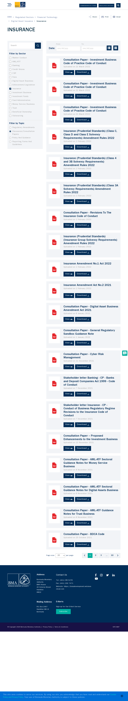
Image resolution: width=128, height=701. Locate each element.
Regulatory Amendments (22, 128)
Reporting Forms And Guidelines (20, 143)
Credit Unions (17, 69)
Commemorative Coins (88, 5)
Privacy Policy (47, 627)
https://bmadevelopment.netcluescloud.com (73, 587)
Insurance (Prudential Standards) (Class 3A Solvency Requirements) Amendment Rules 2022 (91, 189)
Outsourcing (16, 116)
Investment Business (20, 93)
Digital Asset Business (21, 81)
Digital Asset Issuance (22, 21)
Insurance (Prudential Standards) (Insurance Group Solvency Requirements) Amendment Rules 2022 (90, 240)
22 (112, 555)
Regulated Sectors (24, 17)
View (69, 72)
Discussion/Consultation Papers (22, 132)
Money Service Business (22, 104)
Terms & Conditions (61, 627)
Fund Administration (19, 100)
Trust (13, 108)
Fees (13, 77)
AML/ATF (15, 62)
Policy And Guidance (20, 138)
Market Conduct (18, 58)
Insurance (15, 89)
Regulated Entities (106, 5)
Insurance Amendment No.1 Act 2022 (87, 263)
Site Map (116, 627)
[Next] (117, 555)
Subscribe (63, 611)
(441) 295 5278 (64, 580)
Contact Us (61, 575)
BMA (9, 17)
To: (82, 44)
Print (107, 17)
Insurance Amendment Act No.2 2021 (87, 285)
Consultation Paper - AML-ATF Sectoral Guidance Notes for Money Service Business (88, 463)
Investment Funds (18, 97)
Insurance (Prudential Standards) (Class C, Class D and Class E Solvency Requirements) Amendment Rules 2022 (90, 135)
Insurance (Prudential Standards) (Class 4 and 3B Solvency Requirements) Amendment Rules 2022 (90, 162)
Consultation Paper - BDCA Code (84, 534)
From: (58, 44)
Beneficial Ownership (20, 112)
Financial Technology (47, 17)
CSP (12, 73)
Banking (14, 66)
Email (118, 17)
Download (83, 72)
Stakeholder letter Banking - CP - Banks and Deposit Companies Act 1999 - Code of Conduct (89, 382)
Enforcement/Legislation (22, 85)
